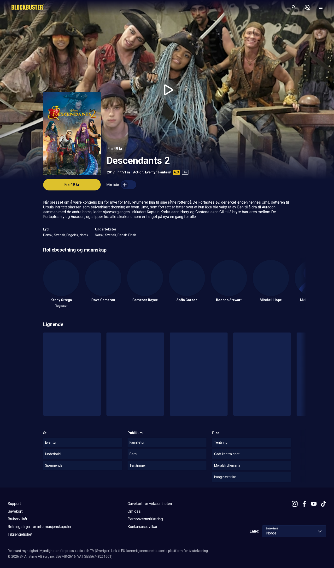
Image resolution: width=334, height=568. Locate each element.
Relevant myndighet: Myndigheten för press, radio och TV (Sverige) (58, 551)
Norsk (84, 235)
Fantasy (164, 172)
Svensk (59, 235)
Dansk (48, 235)
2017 (111, 172)
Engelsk (72, 235)
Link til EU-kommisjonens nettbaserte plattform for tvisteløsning (159, 551)
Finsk (132, 235)
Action (138, 172)
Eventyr (151, 172)
